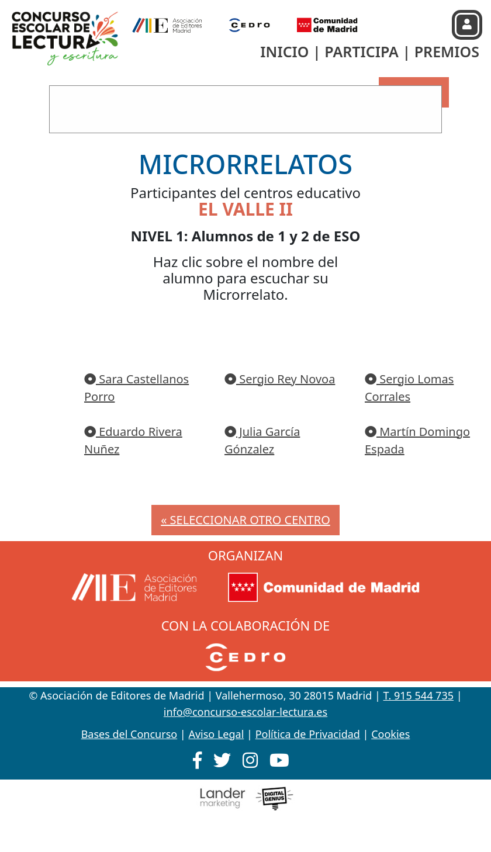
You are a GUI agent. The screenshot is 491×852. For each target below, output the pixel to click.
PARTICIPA (361, 51)
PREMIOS (446, 51)
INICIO (284, 51)
